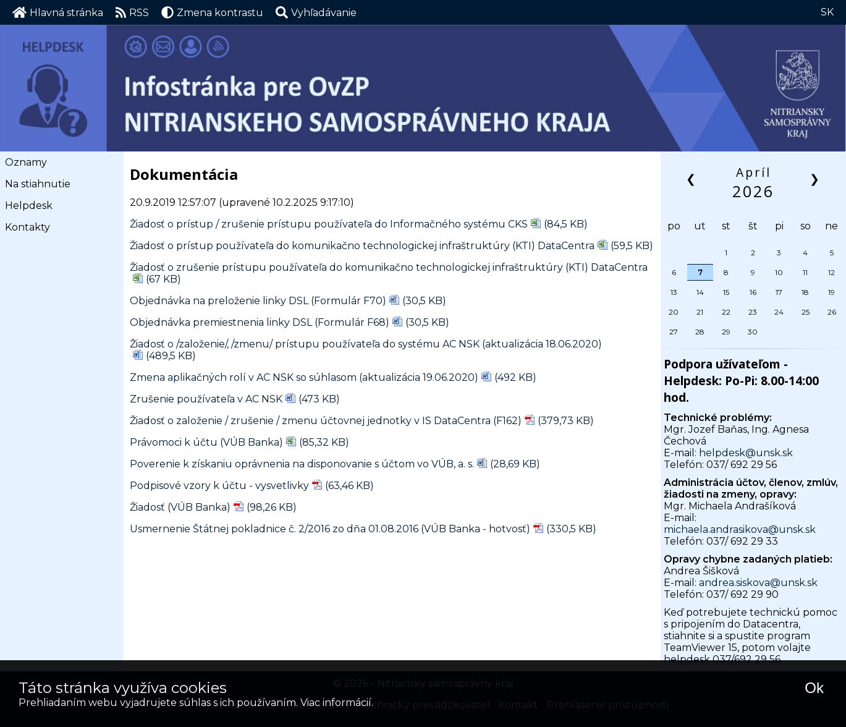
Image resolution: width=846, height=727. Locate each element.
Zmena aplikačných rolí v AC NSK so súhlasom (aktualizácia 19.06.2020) (304, 377)
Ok (814, 687)
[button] (316, 12)
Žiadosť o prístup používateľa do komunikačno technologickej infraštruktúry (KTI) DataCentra (362, 246)
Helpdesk (29, 205)
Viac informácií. (336, 702)
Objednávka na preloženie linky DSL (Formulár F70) (258, 301)
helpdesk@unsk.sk (746, 453)
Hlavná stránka (57, 12)
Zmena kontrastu (212, 12)
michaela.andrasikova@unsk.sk (740, 529)
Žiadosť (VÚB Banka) (180, 507)
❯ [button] (815, 178)
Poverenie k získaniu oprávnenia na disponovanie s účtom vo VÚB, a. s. (302, 464)
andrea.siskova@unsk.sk (758, 583)
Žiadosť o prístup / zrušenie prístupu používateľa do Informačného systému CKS (329, 224)
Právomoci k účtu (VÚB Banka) (206, 442)
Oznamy (26, 162)
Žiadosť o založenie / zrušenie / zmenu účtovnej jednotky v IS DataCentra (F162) (326, 421)
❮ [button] (692, 178)
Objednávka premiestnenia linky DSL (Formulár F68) (259, 322)
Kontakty (27, 227)
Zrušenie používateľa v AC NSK (206, 399)
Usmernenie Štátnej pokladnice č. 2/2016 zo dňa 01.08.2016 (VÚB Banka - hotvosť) (330, 529)
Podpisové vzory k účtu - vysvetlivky (219, 485)
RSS (133, 12)
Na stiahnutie (37, 184)
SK (827, 12)
